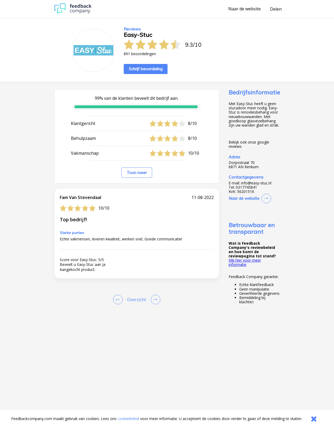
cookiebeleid (128, 418)
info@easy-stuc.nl (256, 183)
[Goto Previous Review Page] (119, 299)
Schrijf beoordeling (145, 68)
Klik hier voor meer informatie (245, 262)
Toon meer (137, 172)
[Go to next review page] (154, 299)
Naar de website (244, 9)
